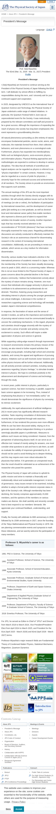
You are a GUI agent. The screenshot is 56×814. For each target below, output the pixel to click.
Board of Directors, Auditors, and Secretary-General (15, 745)
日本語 (51, 1)
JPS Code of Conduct (13, 738)
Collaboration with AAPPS (14, 753)
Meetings (35, 729)
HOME (3, 14)
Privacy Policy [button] (19, 802)
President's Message (12, 729)
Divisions (35, 732)
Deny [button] (8, 809)
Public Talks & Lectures (40, 772)
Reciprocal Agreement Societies (13, 761)
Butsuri (7, 772)
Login (42, 1)
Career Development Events (42, 738)
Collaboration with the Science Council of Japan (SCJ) (16, 756)
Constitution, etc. (11, 735)
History (7, 749)
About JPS (8, 732)
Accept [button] (19, 809)
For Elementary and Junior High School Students (41, 781)
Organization (9, 741)
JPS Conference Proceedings (15, 782)
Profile (28, 74)
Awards (34, 735)
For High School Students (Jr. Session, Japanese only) (43, 776)
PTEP (7, 779)
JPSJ (6, 776)
